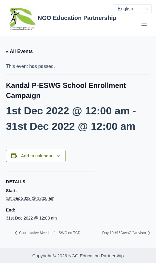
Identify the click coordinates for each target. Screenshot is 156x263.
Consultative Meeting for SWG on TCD (49, 233)
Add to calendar (37, 155)
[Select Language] (132, 8)
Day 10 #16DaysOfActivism (124, 233)
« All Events (19, 51)
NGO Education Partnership (77, 18)
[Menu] (144, 24)
